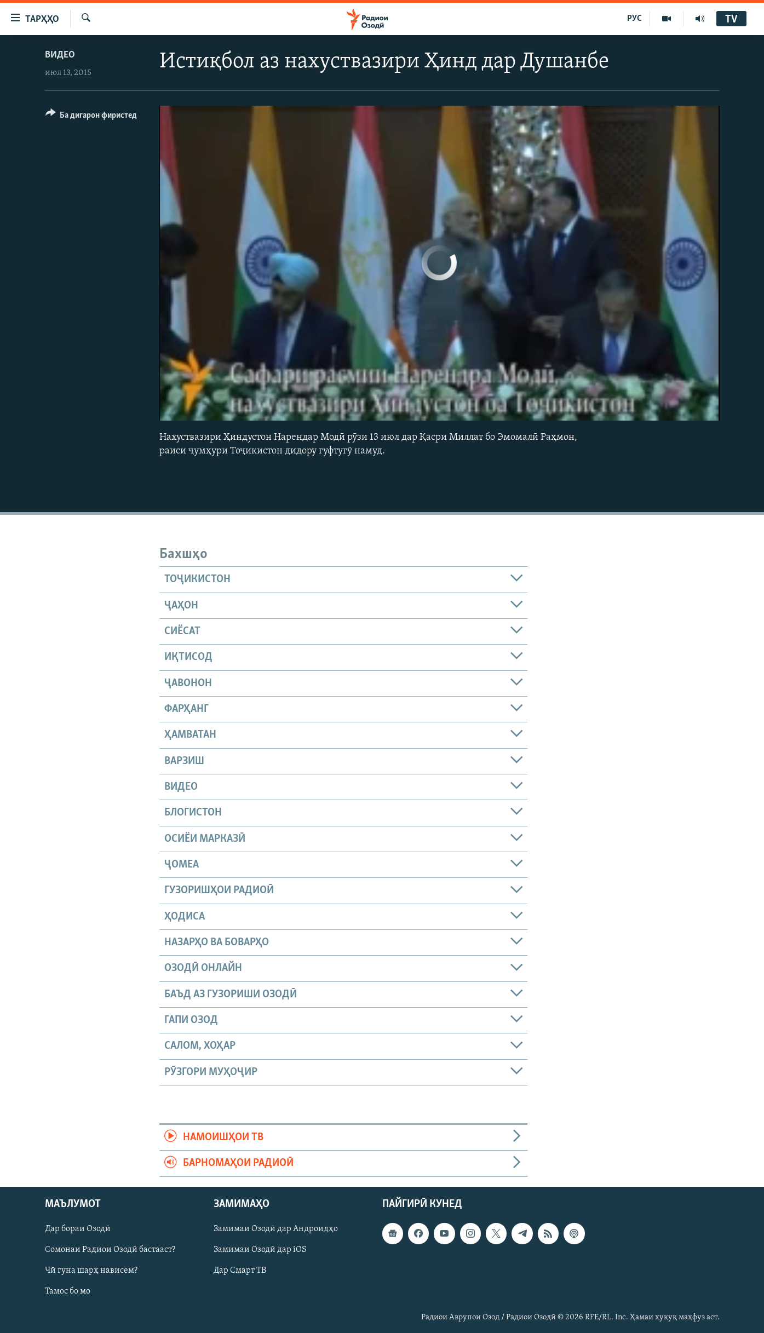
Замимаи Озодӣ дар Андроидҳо (276, 1229)
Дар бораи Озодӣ (78, 1229)
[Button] (91, 117)
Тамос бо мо (67, 1291)
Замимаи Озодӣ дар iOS (260, 1249)
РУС (634, 18)
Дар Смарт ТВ (240, 1270)
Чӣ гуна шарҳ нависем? (91, 1270)
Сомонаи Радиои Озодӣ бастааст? (110, 1249)
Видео (60, 55)
